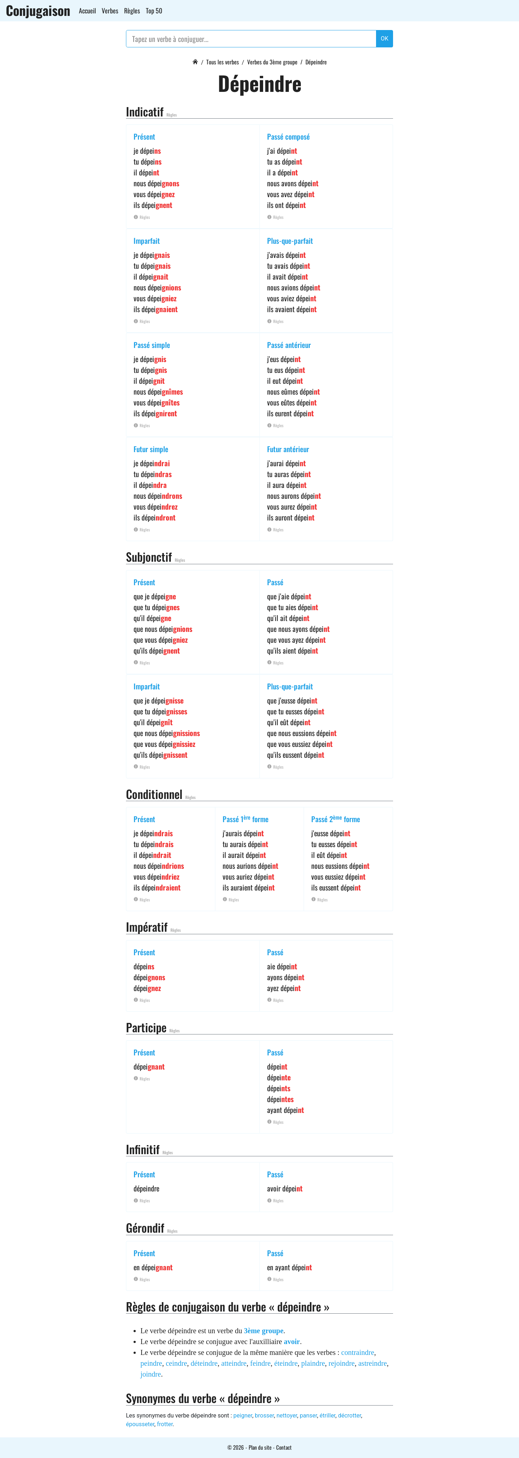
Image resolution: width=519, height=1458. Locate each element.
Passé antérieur (289, 344)
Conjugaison (38, 10)
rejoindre (342, 1363)
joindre (150, 1374)
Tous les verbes (222, 62)
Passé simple (152, 344)
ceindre (176, 1363)
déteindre (204, 1363)
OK (384, 38)
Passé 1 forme (246, 818)
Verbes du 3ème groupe (272, 62)
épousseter (140, 1424)
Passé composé (288, 136)
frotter (165, 1424)
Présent (144, 136)
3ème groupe (263, 1331)
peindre (151, 1363)
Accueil (87, 10)
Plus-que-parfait (290, 240)
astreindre (372, 1363)
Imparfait (147, 240)
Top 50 (154, 10)
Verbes (110, 10)
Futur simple (151, 448)
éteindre (286, 1363)
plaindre (313, 1363)
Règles (132, 10)
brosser (264, 1415)
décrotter (349, 1415)
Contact (284, 1447)
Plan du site (260, 1447)
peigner (242, 1415)
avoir (292, 1342)
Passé (275, 582)
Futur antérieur (288, 448)
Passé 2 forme (335, 818)
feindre (260, 1363)
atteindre (233, 1363)
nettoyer (287, 1415)
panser (308, 1415)
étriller (328, 1415)
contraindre (357, 1352)
